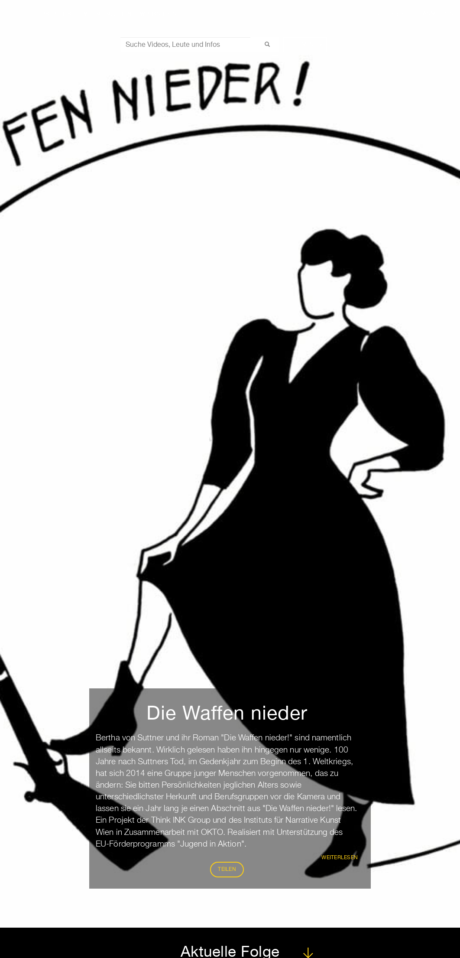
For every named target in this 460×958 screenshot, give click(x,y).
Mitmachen (114, 14)
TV (84, 14)
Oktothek (56, 14)
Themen (307, 44)
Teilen (227, 869)
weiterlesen (339, 857)
